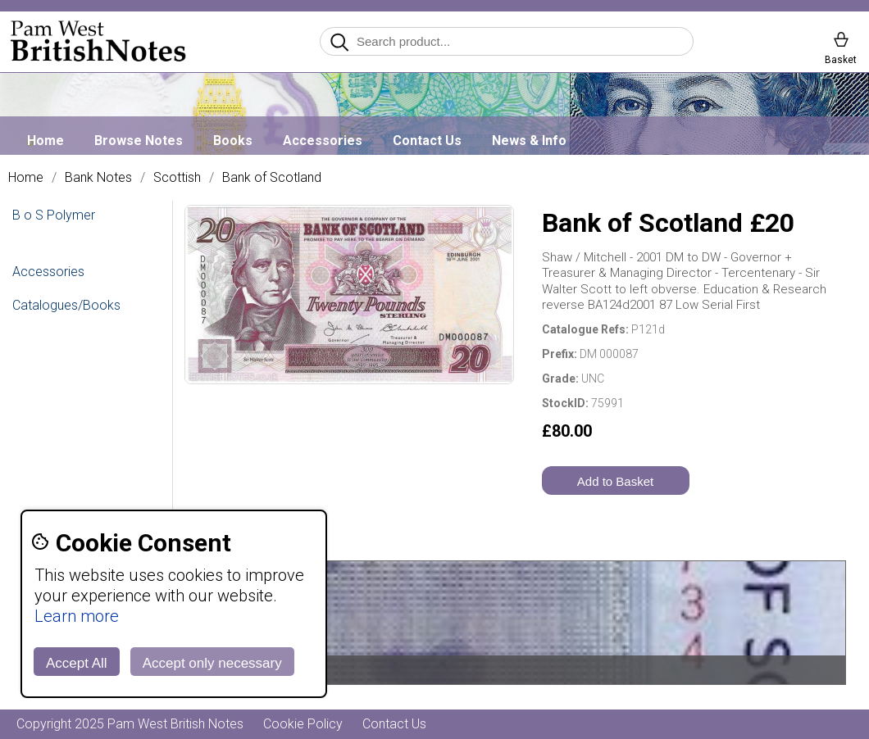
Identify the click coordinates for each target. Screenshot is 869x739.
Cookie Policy (303, 724)
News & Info (529, 140)
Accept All (76, 663)
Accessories (322, 140)
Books (233, 140)
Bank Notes (98, 177)
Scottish (177, 177)
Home (45, 140)
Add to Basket (615, 481)
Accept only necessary (212, 663)
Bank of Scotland (271, 177)
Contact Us (427, 140)
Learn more (76, 616)
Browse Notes (138, 140)
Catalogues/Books (66, 305)
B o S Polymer (53, 215)
